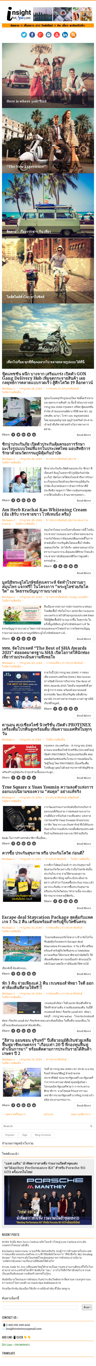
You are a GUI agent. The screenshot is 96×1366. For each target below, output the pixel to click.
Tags (24, 1135)
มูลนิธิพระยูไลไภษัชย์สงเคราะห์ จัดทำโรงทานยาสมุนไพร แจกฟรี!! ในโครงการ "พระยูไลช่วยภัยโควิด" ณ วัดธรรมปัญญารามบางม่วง (45, 586)
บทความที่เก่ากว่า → (82, 1114)
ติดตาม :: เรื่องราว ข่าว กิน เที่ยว (29, 232)
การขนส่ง (51, 388)
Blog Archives (43, 1135)
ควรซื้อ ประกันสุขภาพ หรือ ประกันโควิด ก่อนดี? (43, 853)
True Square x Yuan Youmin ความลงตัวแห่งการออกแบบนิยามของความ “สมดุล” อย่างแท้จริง (47, 789)
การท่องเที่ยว (53, 662)
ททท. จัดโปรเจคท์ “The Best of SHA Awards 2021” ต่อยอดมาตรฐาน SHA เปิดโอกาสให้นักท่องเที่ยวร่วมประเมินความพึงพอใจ (45, 652)
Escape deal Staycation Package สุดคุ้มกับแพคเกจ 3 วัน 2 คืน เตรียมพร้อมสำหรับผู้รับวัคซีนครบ (47, 919)
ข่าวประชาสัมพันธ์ (68, 388)
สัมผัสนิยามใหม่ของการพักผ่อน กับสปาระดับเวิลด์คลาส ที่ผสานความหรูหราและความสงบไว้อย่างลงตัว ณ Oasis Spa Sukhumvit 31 (46, 1281)
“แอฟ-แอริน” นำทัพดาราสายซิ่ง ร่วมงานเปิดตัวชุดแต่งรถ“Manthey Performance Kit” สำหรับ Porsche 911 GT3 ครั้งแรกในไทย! (45, 1168)
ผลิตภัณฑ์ (73, 797)
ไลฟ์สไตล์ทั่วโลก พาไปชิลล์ (25, 297)
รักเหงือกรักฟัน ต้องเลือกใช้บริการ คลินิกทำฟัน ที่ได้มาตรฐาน (36, 1288)
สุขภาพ (72, 458)
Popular (9, 1135)
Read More (84, 434)
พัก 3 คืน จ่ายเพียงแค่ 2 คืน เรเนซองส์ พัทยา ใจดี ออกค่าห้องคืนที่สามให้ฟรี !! (47, 985)
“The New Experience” (26, 167)
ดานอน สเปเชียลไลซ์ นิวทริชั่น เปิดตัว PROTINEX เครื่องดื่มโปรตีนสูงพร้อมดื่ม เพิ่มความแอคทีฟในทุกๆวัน (47, 729)
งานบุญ (72, 597)
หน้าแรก (48, 1114)
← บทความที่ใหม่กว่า (14, 1114)
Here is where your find (26, 101)
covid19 (82, 597)
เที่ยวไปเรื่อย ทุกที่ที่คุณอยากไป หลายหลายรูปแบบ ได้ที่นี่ (45, 362)
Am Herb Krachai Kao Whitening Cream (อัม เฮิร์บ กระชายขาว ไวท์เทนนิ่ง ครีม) (44, 512)
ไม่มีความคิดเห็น (11, 392)
